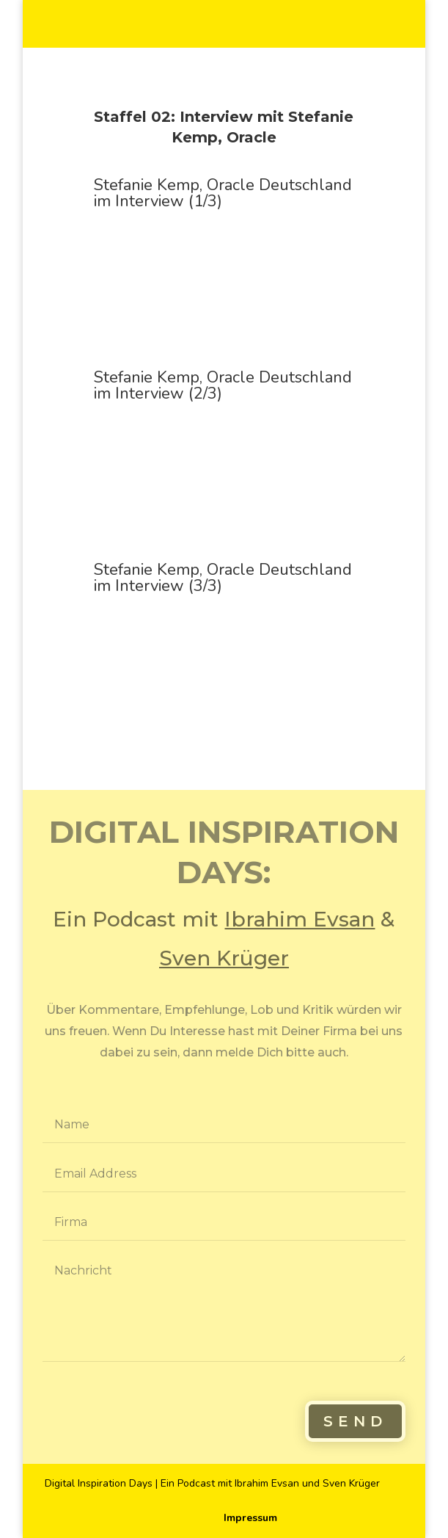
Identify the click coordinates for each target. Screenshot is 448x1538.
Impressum (250, 1518)
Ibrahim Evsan (299, 919)
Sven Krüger (224, 958)
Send (355, 1421)
